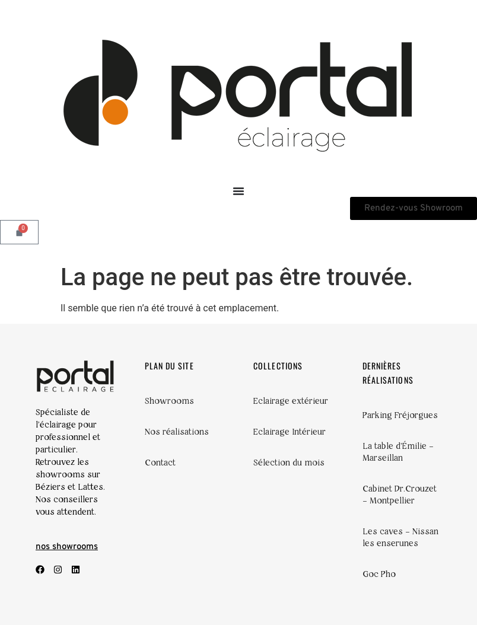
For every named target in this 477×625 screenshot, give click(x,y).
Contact (160, 462)
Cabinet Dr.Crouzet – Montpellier (399, 494)
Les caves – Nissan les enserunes (400, 537)
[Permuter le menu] (238, 191)
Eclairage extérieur (290, 401)
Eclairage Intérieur (289, 431)
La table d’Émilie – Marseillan (398, 452)
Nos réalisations (177, 431)
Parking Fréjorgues (400, 415)
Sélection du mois (289, 462)
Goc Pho (379, 574)
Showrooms (169, 401)
